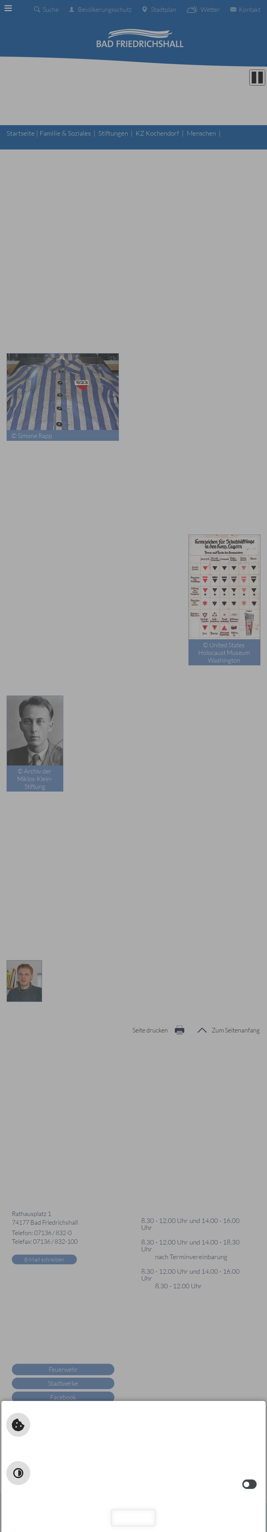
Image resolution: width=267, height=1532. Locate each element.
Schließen (133, 1518)
